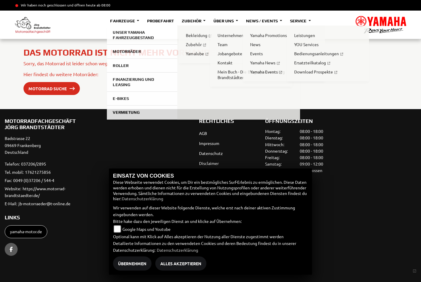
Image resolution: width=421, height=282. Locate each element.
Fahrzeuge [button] (123, 21)
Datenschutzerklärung (142, 198)
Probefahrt (160, 21)
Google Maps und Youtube (146, 229)
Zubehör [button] (192, 21)
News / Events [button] (262, 21)
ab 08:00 (103, 5)
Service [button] (298, 21)
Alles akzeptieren (180, 263)
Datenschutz (211, 153)
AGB (203, 133)
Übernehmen (132, 263)
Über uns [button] (224, 21)
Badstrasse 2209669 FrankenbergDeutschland (23, 145)
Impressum (209, 143)
